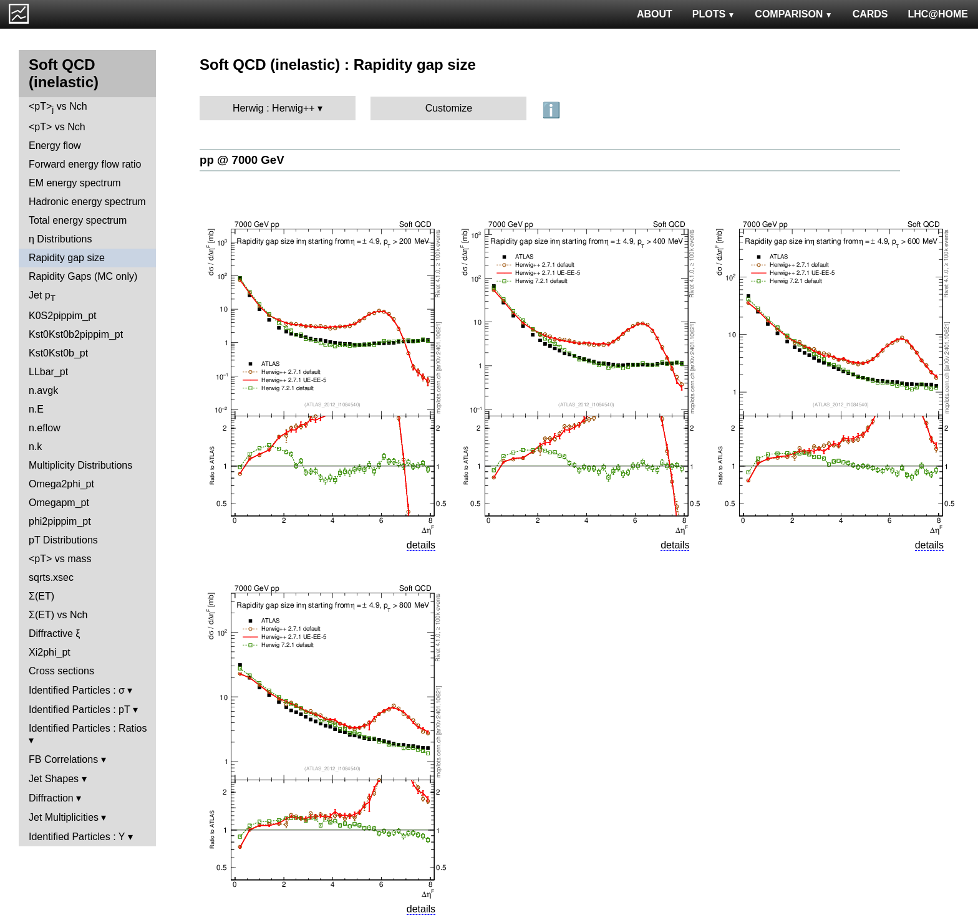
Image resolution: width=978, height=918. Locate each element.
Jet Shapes (54, 778)
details (421, 545)
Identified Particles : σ (77, 690)
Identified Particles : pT (79, 709)
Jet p (42, 296)
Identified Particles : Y (77, 836)
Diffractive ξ (54, 633)
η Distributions (60, 239)
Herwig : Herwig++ (274, 108)
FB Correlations (63, 759)
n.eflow (45, 428)
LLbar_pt (48, 371)
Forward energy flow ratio (85, 164)
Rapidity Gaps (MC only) (83, 276)
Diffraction (51, 798)
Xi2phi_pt (49, 652)
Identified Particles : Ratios (88, 728)
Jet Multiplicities (64, 817)
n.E (36, 409)
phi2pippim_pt (60, 521)
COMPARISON (793, 14)
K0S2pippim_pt (63, 315)
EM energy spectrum (75, 183)
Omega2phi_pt (61, 484)
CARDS (870, 14)
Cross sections (61, 671)
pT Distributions (63, 540)
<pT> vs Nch (58, 107)
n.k (35, 446)
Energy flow (55, 145)
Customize (449, 108)
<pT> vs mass (60, 558)
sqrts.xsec (51, 577)
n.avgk (43, 390)
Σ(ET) (41, 596)
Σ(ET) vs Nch (58, 615)
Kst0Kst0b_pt (58, 353)
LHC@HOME (938, 14)
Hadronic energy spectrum (87, 201)
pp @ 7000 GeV (242, 159)
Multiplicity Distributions (80, 465)
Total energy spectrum (78, 220)
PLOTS (713, 14)
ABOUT (654, 14)
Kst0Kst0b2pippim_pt (76, 334)
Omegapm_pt (59, 502)
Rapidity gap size (67, 257)
